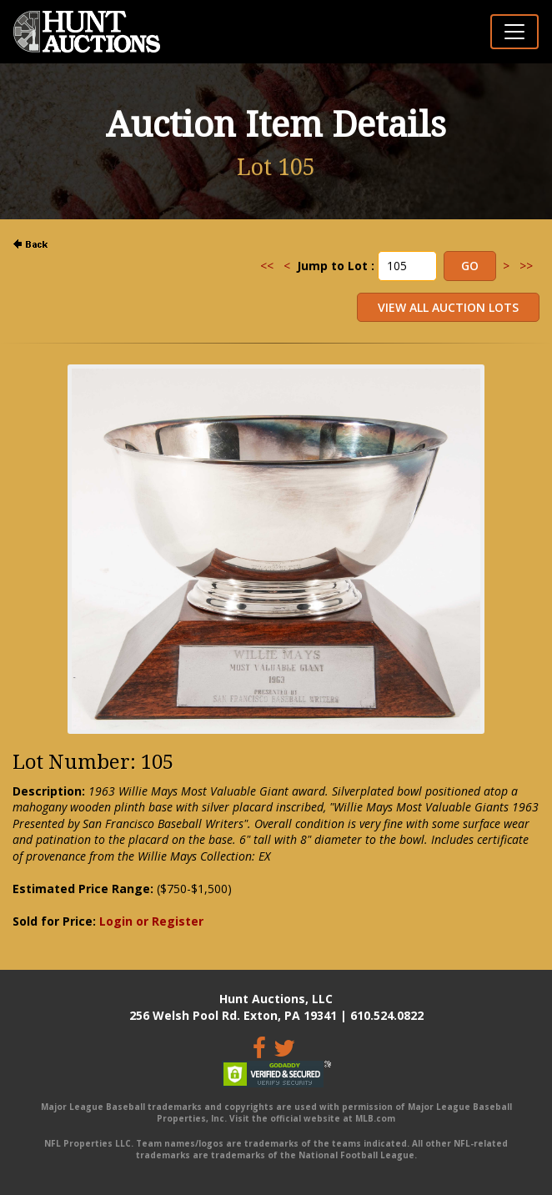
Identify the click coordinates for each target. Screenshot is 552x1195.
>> (526, 266)
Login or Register (151, 921)
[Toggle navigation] (514, 31)
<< (266, 266)
